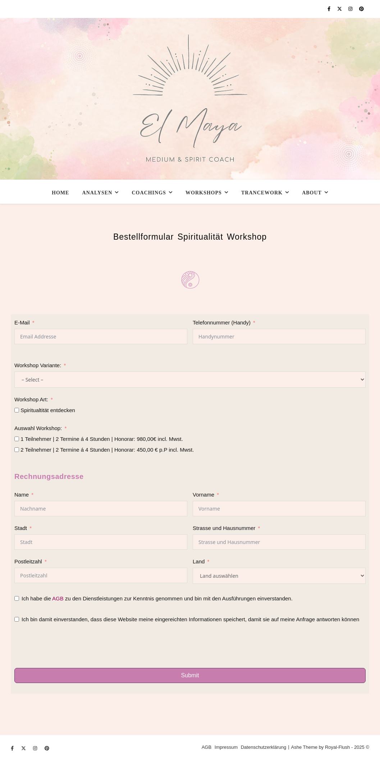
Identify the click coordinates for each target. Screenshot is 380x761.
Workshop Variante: (37, 365)
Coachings (149, 192)
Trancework (262, 192)
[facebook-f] (330, 8)
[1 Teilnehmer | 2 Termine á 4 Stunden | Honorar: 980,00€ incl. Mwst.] (16, 439)
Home (60, 192)
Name (21, 495)
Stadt (20, 528)
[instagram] (351, 8)
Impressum (226, 747)
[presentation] (69, 647)
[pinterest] (361, 8)
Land (199, 561)
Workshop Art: (31, 399)
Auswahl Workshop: (38, 428)
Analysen (97, 192)
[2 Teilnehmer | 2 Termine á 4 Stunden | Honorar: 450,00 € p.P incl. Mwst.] (16, 449)
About (312, 192)
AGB (58, 598)
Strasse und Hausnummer (224, 528)
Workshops (204, 192)
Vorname (203, 495)
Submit (190, 675)
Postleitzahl (28, 561)
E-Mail (22, 322)
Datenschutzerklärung (263, 747)
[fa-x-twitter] (340, 8)
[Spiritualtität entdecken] (16, 410)
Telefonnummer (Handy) (222, 322)
